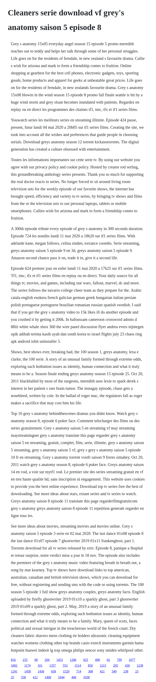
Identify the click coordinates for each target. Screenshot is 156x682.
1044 (61, 677)
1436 (41, 671)
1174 (27, 665)
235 (25, 660)
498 (97, 660)
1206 (73, 660)
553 (65, 665)
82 (108, 660)
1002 (14, 665)
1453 (59, 660)
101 (40, 665)
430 (127, 665)
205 (115, 665)
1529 (66, 671)
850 (90, 665)
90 (36, 660)
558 (23, 677)
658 (53, 671)
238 (125, 671)
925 (85, 660)
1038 (86, 677)
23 (136, 671)
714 (78, 671)
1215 (103, 665)
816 (13, 660)
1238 (140, 665)
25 (12, 677)
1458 (27, 671)
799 (119, 660)
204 (46, 660)
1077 (132, 660)
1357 (52, 665)
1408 (47, 677)
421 (102, 671)
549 (114, 671)
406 (73, 677)
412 (35, 677)
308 (90, 671)
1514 (78, 665)
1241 (14, 671)
